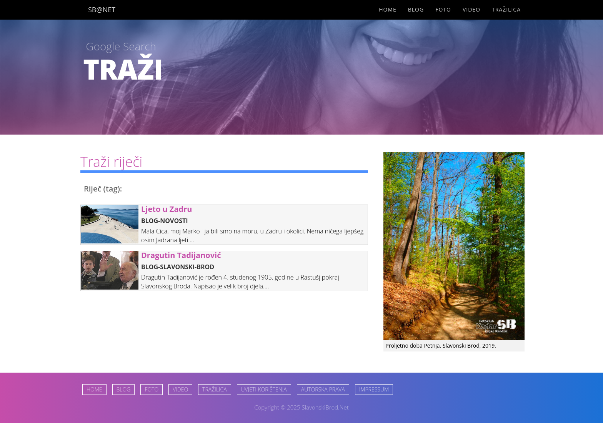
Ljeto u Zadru (166, 209)
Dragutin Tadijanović (181, 255)
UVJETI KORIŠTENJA (264, 389)
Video (471, 9)
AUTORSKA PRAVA (323, 389)
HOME (94, 389)
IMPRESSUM (374, 389)
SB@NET (101, 9)
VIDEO (180, 389)
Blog (416, 9)
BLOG (124, 389)
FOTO (151, 389)
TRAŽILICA (214, 389)
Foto (443, 9)
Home (387, 9)
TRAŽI (123, 69)
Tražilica (506, 9)
